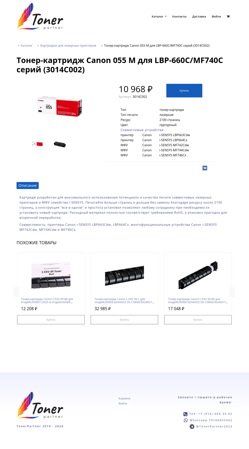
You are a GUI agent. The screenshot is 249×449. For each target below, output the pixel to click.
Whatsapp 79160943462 (211, 420)
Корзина (124, 398)
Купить (184, 90)
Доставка (199, 16)
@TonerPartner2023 (214, 426)
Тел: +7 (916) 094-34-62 (210, 414)
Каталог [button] (158, 16)
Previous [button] (16, 292)
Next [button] (232, 292)
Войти (216, 16)
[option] (60, 106)
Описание (27, 185)
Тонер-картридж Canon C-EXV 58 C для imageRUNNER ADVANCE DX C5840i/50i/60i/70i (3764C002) (124, 302)
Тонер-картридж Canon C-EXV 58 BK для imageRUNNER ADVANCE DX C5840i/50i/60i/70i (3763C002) (198, 302)
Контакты (179, 16)
